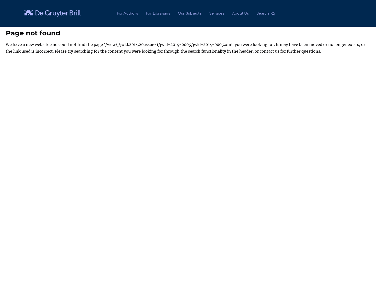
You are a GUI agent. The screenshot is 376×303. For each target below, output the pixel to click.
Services (216, 13)
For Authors (127, 13)
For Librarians (158, 13)
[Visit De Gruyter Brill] (52, 13)
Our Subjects (190, 13)
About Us (240, 13)
